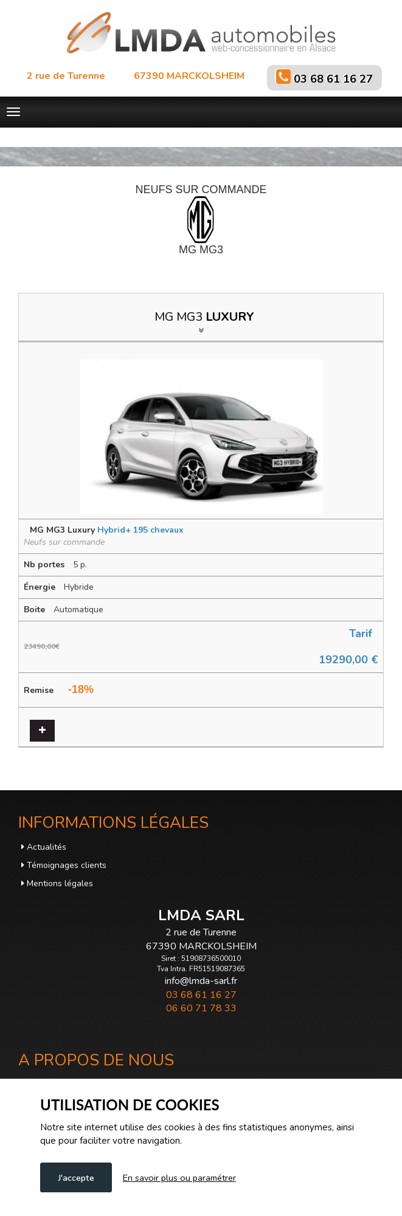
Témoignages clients (63, 865)
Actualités (43, 847)
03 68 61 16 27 (333, 79)
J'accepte (76, 1178)
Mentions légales (57, 883)
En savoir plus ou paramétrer (179, 1178)
